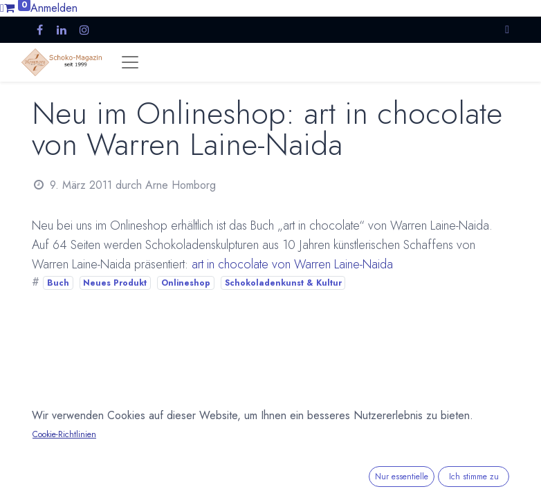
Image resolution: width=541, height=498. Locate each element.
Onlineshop (185, 283)
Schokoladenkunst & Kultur (283, 283)
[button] (507, 29)
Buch (58, 283)
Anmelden (53, 8)
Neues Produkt (115, 283)
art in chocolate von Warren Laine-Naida (292, 264)
